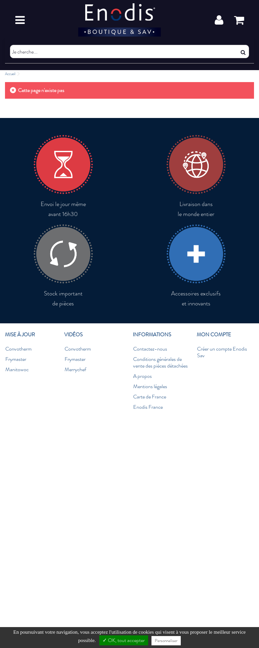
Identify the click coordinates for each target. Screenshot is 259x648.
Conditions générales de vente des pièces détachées (160, 362)
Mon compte (214, 334)
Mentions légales (150, 386)
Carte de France (149, 396)
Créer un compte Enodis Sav (222, 352)
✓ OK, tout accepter (124, 640)
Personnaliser (166, 640)
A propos (142, 376)
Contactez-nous (150, 349)
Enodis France (148, 407)
